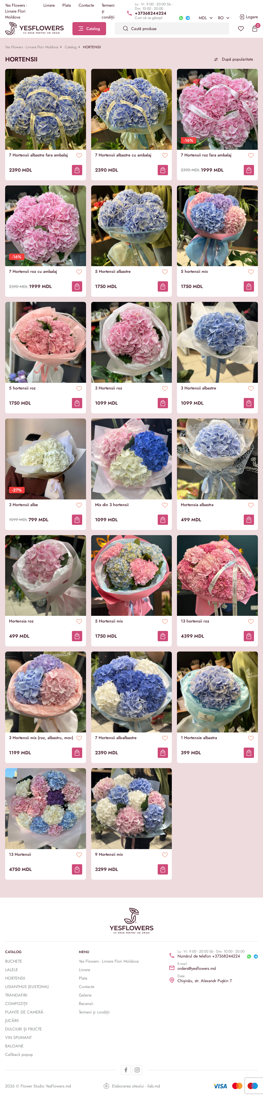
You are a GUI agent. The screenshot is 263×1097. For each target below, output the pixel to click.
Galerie (85, 995)
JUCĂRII (12, 1021)
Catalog (71, 47)
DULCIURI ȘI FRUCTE (23, 1029)
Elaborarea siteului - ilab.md (131, 1086)
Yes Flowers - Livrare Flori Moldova (16, 11)
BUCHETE (13, 961)
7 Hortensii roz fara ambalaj (206, 155)
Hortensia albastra (197, 505)
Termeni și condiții (94, 1012)
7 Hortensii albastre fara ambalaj (38, 155)
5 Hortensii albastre (113, 271)
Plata (66, 5)
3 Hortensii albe (23, 505)
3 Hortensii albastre (198, 388)
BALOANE (14, 1046)
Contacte (86, 5)
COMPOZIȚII (16, 1004)
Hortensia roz (21, 621)
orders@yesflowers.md (196, 968)
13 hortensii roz (195, 621)
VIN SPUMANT (18, 1037)
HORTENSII (15, 978)
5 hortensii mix (194, 271)
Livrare (49, 5)
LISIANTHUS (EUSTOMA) (27, 987)
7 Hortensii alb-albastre (116, 738)
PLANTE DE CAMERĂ (24, 1012)
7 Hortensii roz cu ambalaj (33, 271)
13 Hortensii (20, 854)
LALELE (11, 970)
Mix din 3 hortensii (112, 505)
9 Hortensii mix (109, 854)
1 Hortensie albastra (199, 738)
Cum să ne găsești (149, 18)
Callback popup (19, 1054)
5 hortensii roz (22, 388)
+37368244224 (150, 13)
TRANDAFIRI (16, 995)
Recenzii (86, 1004)
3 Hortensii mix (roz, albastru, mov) (41, 738)
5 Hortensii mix (109, 621)
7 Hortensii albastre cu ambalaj (123, 155)
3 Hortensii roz (108, 388)
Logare (248, 17)
